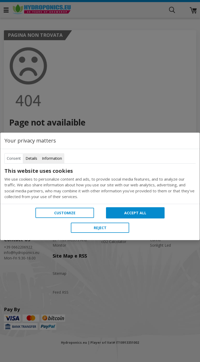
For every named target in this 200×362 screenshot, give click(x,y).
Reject (100, 227)
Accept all (135, 212)
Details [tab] (31, 158)
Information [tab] (52, 158)
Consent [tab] (14, 158)
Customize (65, 212)
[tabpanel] (100, 184)
